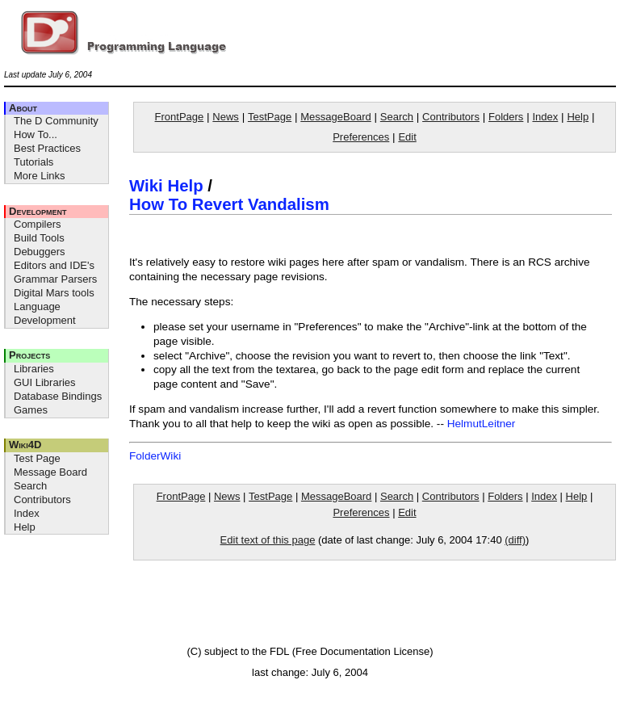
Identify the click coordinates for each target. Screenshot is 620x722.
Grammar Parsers (55, 279)
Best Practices (47, 148)
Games (31, 410)
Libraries (34, 369)
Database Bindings (58, 396)
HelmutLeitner (481, 424)
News (225, 117)
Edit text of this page (268, 540)
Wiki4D (25, 445)
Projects (29, 355)
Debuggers (39, 252)
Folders (505, 117)
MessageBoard (335, 117)
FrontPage (179, 117)
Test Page (37, 458)
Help (25, 527)
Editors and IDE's (54, 265)
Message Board (50, 472)
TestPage (269, 117)
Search (30, 486)
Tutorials (33, 162)
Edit (407, 137)
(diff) (515, 540)
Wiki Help (166, 186)
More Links (39, 176)
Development (37, 211)
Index (27, 513)
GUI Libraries (45, 382)
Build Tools (39, 238)
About (23, 108)
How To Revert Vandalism (229, 204)
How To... (35, 134)
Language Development (45, 313)
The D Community (56, 121)
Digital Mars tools (54, 293)
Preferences (361, 137)
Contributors (42, 499)
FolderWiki (155, 456)
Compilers (37, 224)
